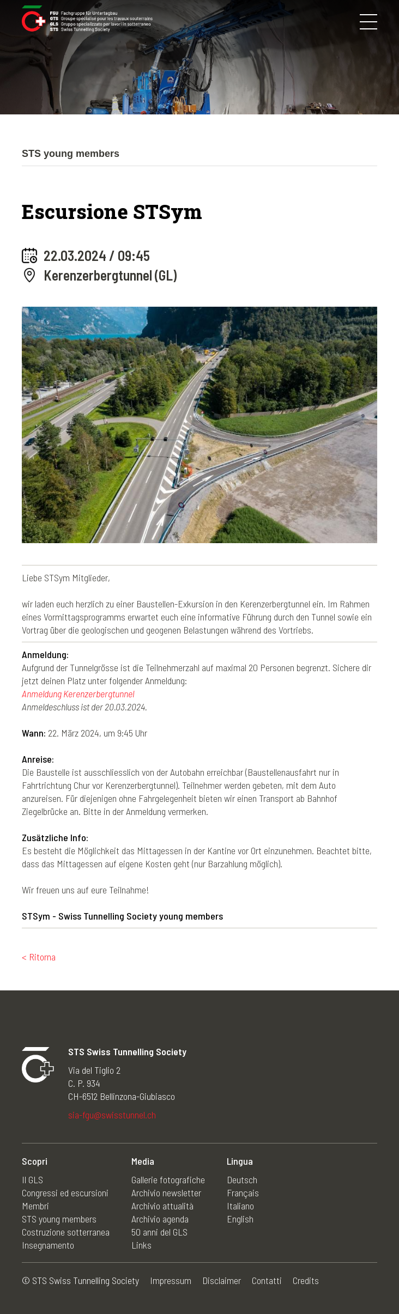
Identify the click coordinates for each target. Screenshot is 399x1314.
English (240, 1219)
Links (141, 1245)
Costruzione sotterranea (66, 1232)
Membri (35, 1206)
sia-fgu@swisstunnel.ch (112, 1115)
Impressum (170, 1280)
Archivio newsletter (166, 1193)
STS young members (59, 1219)
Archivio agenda (160, 1219)
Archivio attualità (162, 1206)
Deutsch (242, 1179)
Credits (306, 1280)
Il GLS (32, 1179)
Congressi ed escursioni (65, 1193)
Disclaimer (221, 1280)
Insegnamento (48, 1245)
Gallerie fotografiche (168, 1179)
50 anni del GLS (159, 1232)
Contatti (267, 1280)
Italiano (240, 1206)
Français (243, 1193)
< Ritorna (39, 957)
